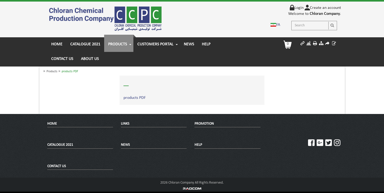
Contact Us (56, 166)
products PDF (70, 71)
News (125, 145)
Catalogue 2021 (60, 145)
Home (52, 124)
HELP (198, 145)
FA (278, 25)
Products (51, 71)
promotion (204, 124)
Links (125, 124)
